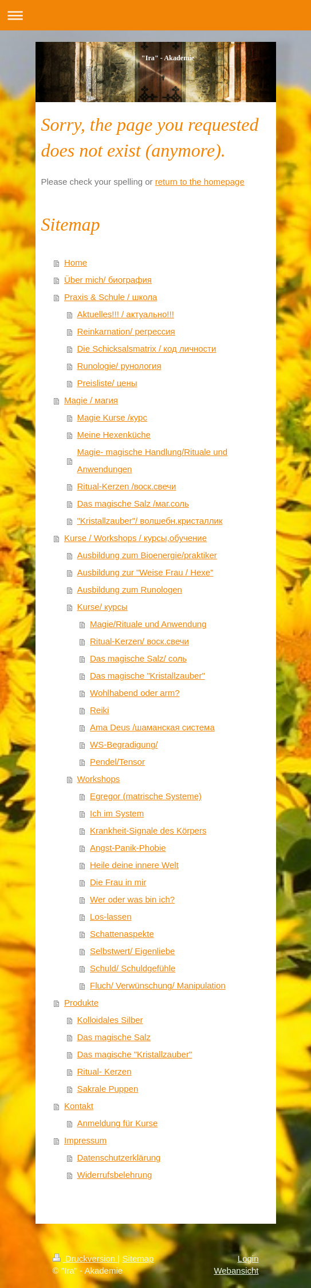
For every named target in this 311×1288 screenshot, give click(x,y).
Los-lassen (111, 916)
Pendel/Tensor (117, 761)
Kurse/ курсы (102, 607)
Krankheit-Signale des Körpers (148, 830)
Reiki (99, 710)
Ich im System (117, 813)
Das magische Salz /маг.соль (133, 503)
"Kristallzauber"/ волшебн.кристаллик (150, 521)
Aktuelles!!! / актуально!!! (125, 314)
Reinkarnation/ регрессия (126, 331)
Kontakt (78, 1106)
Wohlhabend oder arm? (135, 693)
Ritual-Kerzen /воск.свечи (126, 486)
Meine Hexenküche (114, 434)
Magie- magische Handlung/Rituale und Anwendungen (152, 460)
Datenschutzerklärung (119, 1157)
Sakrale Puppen (108, 1089)
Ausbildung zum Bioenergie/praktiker (147, 555)
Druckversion (85, 1258)
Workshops (98, 779)
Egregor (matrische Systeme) (146, 796)
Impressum (85, 1140)
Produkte (81, 1002)
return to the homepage (200, 181)
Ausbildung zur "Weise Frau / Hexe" (145, 572)
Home (75, 262)
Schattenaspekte (122, 934)
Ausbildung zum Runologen (129, 589)
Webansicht (236, 1270)
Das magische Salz (114, 1037)
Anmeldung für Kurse (117, 1123)
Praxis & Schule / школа (110, 297)
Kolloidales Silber (110, 1020)
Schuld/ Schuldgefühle (132, 968)
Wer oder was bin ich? (132, 899)
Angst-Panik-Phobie (128, 848)
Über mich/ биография (108, 280)
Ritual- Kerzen (104, 1071)
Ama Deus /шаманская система (152, 727)
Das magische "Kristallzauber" (147, 675)
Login (248, 1258)
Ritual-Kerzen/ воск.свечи (139, 641)
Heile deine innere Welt (134, 865)
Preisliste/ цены (107, 383)
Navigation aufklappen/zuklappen (155, 15)
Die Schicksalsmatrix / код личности (146, 348)
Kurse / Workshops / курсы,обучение (135, 538)
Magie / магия (91, 400)
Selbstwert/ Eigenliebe (132, 951)
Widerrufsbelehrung (114, 1175)
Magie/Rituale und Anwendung (148, 624)
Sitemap (137, 1258)
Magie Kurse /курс (112, 417)
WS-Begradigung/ (124, 744)
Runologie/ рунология (119, 366)
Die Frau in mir (118, 882)
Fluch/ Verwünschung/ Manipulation (158, 985)
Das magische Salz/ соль (138, 658)
